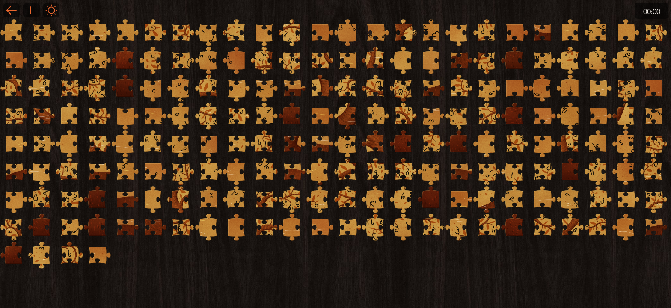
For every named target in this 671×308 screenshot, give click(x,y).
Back (11, 10)
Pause (31, 10)
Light (51, 10)
